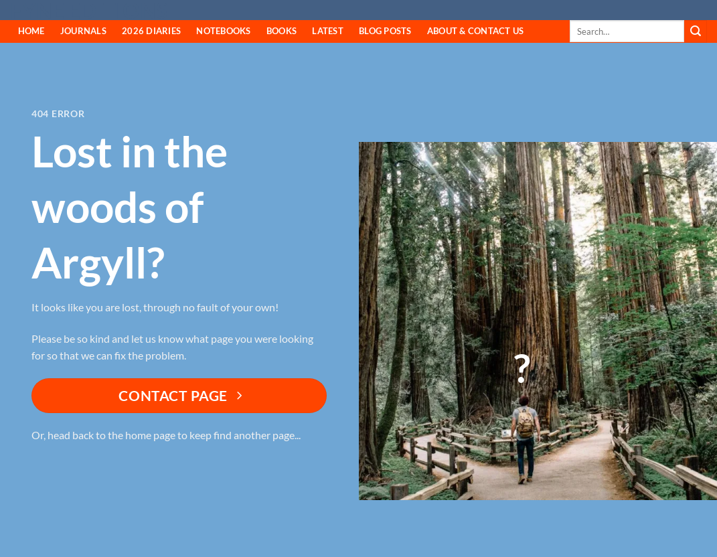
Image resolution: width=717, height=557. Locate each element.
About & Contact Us (475, 30)
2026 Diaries (151, 30)
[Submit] (695, 31)
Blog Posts (385, 30)
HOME (31, 30)
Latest (327, 30)
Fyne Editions (88, 10)
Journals (83, 30)
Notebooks (223, 30)
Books (281, 30)
